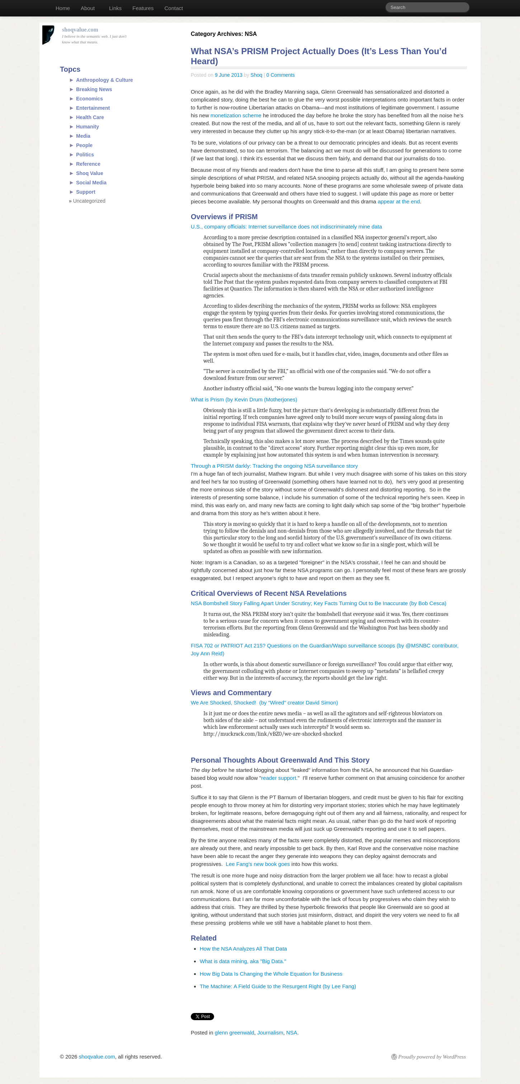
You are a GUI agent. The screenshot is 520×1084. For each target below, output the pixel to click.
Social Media (91, 182)
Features (142, 8)
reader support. (279, 778)
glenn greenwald (234, 1032)
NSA (291, 1032)
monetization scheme (236, 115)
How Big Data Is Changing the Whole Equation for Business (271, 974)
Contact (173, 8)
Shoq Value (89, 173)
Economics (89, 99)
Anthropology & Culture (104, 80)
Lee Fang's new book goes (258, 864)
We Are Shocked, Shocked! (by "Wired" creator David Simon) (264, 702)
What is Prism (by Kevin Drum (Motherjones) (244, 399)
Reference (88, 164)
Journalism (270, 1032)
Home (63, 8)
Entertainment (93, 108)
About (88, 8)
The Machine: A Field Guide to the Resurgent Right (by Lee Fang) (278, 986)
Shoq (257, 75)
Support (85, 192)
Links (115, 8)
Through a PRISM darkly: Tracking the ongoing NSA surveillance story (274, 466)
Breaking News (94, 89)
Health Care (90, 117)
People (84, 145)
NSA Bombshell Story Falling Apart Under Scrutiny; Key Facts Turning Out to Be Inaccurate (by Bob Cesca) (318, 603)
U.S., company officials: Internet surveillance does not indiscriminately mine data (286, 226)
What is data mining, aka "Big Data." (243, 961)
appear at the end (399, 201)
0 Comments (280, 75)
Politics (85, 154)
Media (83, 136)
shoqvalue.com (97, 1057)
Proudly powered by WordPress (432, 1057)
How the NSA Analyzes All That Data (243, 949)
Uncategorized (89, 201)
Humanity (87, 126)
